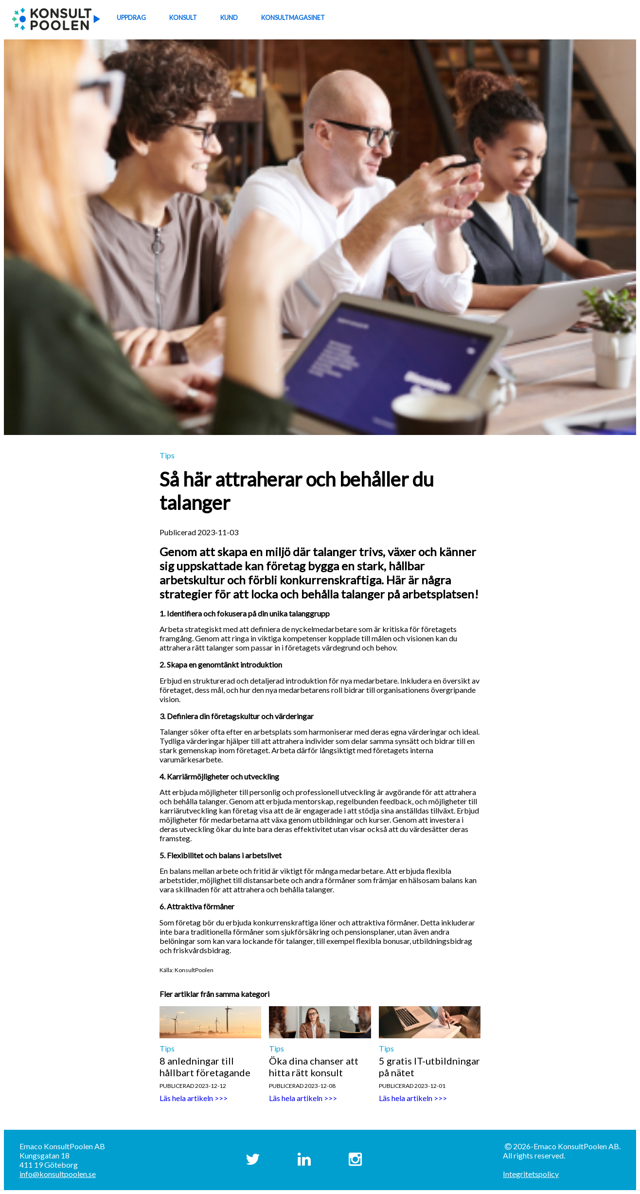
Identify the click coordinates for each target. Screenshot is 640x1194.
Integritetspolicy (531, 1173)
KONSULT (183, 17)
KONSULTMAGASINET (293, 17)
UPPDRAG (131, 17)
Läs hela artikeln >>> (194, 1098)
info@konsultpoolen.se (57, 1173)
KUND (229, 17)
